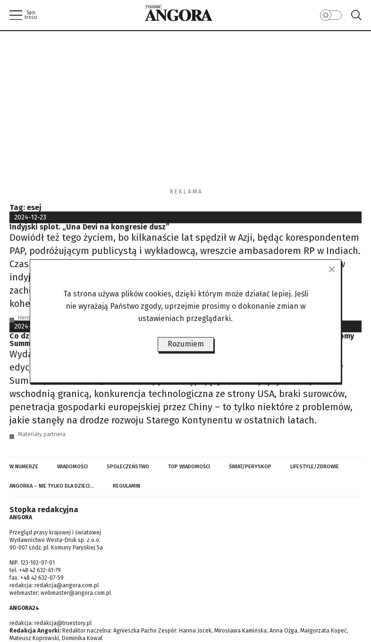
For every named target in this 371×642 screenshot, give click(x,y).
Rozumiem (186, 343)
